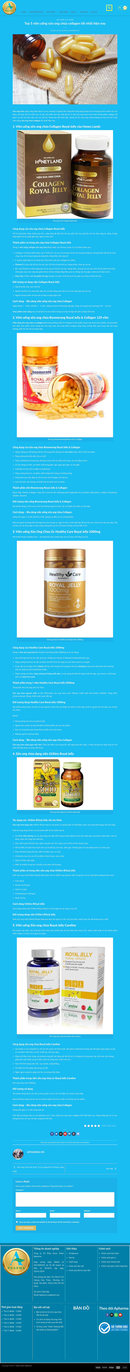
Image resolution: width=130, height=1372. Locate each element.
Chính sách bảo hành (110, 1253)
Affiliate (84, 12)
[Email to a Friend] (61, 1134)
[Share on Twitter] (56, 1134)
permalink (86, 1142)
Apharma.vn (74, 30)
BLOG (74, 12)
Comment (20, 1190)
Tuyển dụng (73, 1262)
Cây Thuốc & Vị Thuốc (64, 1142)
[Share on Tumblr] (74, 1134)
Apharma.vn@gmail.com (49, 1295)
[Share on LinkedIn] (69, 1134)
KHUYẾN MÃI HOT (36, 12)
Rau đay (111, 1168)
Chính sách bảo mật (76, 1266)
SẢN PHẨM (51, 12)
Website (87, 1211)
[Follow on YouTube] (120, 1315)
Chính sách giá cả (108, 1257)
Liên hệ (94, 12)
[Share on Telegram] (78, 1134)
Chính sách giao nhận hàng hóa (114, 1266)
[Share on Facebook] (52, 1134)
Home (23, 12)
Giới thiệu (63, 12)
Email (52, 1211)
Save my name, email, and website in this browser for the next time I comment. (49, 1222)
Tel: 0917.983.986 (41, 1292)
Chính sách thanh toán (110, 1262)
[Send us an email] (112, 1315)
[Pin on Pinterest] (65, 1134)
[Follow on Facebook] (107, 1315)
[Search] (109, 8)
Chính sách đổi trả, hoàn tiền (79, 1270)
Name (18, 1211)
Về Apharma (73, 1253)
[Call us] (116, 1315)
